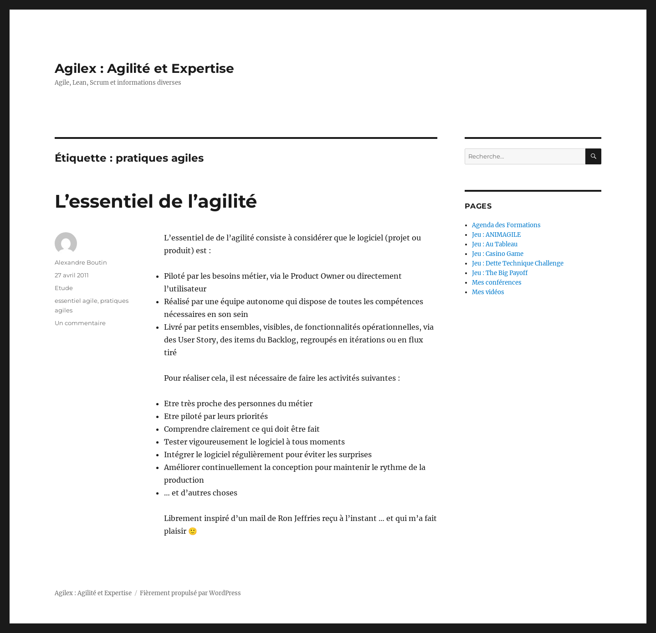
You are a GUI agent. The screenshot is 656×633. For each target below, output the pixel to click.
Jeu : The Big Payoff (500, 273)
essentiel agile (76, 300)
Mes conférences (497, 282)
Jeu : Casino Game (497, 254)
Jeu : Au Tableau (495, 244)
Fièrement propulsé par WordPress (190, 593)
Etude (64, 287)
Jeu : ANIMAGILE (496, 235)
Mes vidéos (488, 292)
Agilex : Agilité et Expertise (144, 68)
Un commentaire (80, 323)
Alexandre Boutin (81, 262)
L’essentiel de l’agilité (156, 201)
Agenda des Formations (506, 225)
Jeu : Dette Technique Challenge (518, 263)
